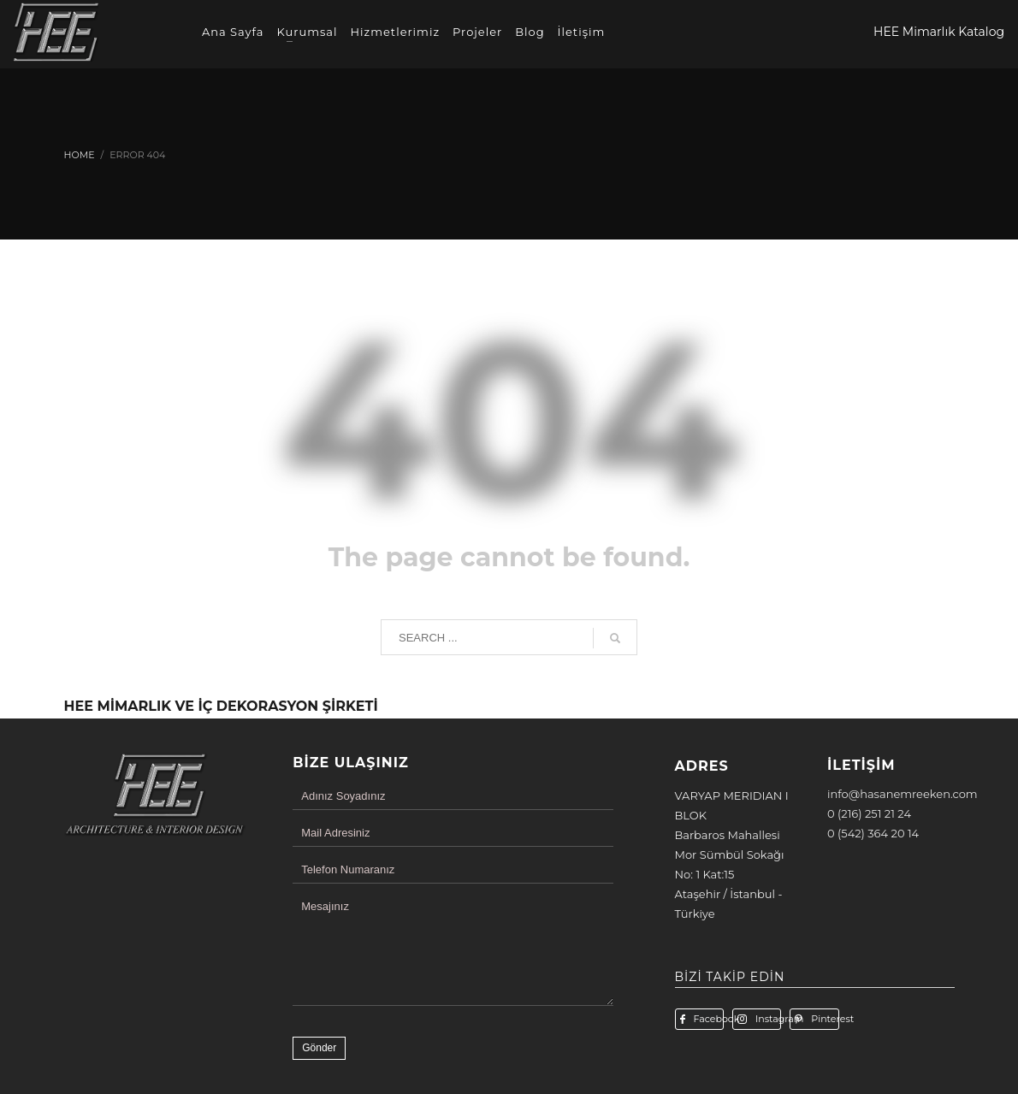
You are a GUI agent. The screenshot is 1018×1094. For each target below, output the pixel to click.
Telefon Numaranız (347, 869)
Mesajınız (325, 906)
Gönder (319, 1048)
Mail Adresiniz (335, 832)
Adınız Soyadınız (343, 795)
